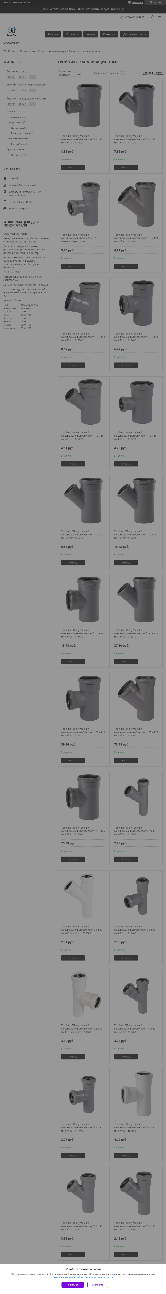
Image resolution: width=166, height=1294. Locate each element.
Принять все (73, 1284)
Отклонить (97, 1284)
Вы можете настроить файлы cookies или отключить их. (82, 1277)
